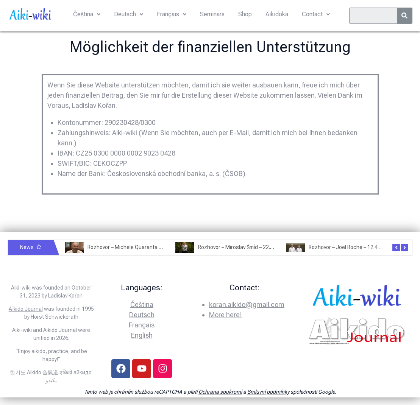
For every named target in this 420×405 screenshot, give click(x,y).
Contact (316, 14)
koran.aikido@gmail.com (246, 304)
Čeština (86, 14)
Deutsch (128, 14)
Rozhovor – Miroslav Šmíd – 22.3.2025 (242, 247)
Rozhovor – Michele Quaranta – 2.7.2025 (135, 247)
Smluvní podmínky (268, 392)
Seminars (212, 14)
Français (171, 14)
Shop (245, 14)
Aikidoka (276, 14)
